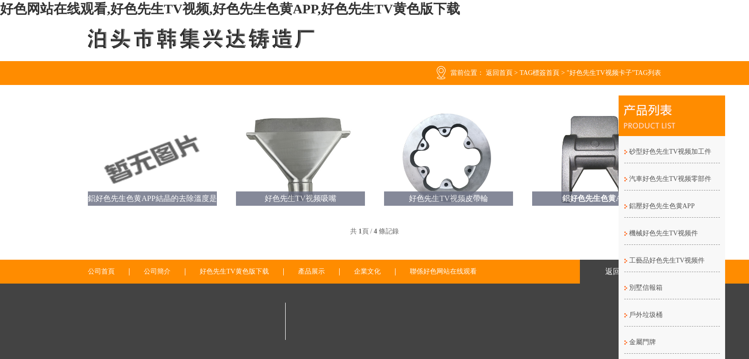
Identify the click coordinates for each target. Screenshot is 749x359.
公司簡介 (157, 271)
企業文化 (367, 271)
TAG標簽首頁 (540, 72)
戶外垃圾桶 (646, 314)
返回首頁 (499, 72)
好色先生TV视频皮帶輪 (448, 198)
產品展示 (311, 271)
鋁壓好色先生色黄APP (662, 206)
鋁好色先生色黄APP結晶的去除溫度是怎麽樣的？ (152, 200)
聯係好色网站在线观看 (443, 271)
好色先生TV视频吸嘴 (300, 198)
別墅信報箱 (646, 287)
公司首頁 (101, 271)
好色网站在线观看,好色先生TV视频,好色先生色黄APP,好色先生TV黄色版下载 (230, 8)
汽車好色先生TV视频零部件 (670, 178)
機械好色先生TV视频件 (663, 233)
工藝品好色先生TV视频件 (667, 260)
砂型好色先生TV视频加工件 (670, 151)
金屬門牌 (642, 342)
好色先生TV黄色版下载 (234, 271)
